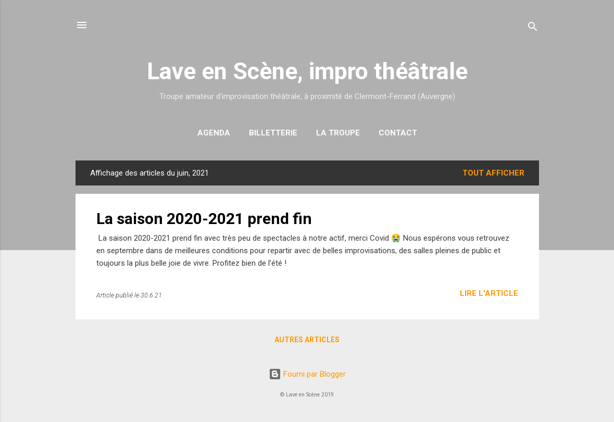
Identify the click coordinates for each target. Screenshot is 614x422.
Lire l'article (489, 293)
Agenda (213, 133)
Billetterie (273, 133)
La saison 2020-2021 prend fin (204, 218)
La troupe (338, 133)
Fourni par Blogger (307, 374)
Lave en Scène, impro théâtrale (307, 71)
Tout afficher (493, 173)
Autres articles (307, 340)
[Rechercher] (533, 28)
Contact (398, 133)
